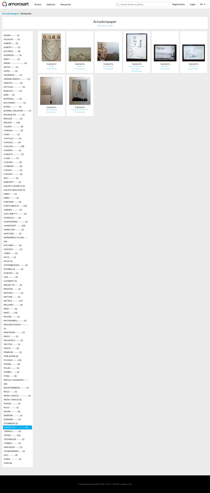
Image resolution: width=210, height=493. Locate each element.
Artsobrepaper (10, 13)
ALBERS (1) (11, 43)
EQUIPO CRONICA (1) (14, 186)
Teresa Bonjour (51, 109)
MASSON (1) (12, 289)
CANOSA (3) (13, 130)
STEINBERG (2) (11, 423)
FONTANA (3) (12, 202)
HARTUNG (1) (12, 233)
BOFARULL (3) (13, 98)
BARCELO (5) (13, 91)
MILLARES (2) (13, 304)
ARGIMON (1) (13, 75)
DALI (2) (11, 178)
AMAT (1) (12, 59)
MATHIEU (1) (13, 293)
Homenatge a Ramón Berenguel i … (137, 67)
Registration (178, 4)
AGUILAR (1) (12, 39)
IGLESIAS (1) (13, 249)
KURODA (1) (11, 273)
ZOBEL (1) (12, 459)
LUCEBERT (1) (10, 281)
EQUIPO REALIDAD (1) (14, 190)
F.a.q (130, 484)
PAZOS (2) (11, 348)
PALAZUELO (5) (13, 340)
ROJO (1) (11, 407)
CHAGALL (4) (12, 142)
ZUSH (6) (8, 463)
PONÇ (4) (10, 376)
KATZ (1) (10, 257)
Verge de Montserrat (80, 109)
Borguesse (194, 66)
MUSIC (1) (11, 336)
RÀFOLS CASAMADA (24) (16, 382)
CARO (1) (12, 134)
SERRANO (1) (12, 419)
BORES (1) (12, 106)
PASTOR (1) (12, 344)
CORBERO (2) (13, 166)
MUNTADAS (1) (14, 332)
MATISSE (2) (12, 297)
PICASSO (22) (12, 360)
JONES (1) (10, 253)
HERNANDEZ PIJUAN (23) (16, 239)
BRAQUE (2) (13, 118)
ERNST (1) (10, 194)
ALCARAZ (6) (12, 51)
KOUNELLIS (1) (13, 269)
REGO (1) (10, 391)
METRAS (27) (13, 300)
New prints (65, 4)
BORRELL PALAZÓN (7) (17, 110)
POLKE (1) (11, 368)
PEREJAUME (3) (11, 356)
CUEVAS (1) (13, 170)
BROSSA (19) (12, 122)
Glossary (124, 484)
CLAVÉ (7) (11, 158)
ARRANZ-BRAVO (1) (17, 79)
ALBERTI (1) (12, 47)
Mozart (80, 66)
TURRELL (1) (12, 443)
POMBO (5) (11, 372)
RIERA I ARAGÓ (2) (13, 399)
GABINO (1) (13, 209)
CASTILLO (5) (12, 138)
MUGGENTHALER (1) (16, 326)
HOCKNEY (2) (12, 245)
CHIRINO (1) (12, 150)
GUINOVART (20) (14, 225)
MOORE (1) (12, 316)
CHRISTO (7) (14, 154)
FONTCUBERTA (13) (15, 206)
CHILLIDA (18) (14, 146)
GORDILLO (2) (12, 217)
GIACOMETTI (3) (15, 213)
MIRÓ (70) (10, 312)
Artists (38, 4)
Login (192, 4)
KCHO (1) (8, 261)
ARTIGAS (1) (14, 87)
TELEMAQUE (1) (14, 439)
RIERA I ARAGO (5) (17, 395)
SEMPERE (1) (13, 415)
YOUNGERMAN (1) (14, 451)
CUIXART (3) (13, 174)
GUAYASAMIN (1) (16, 221)
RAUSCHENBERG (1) (16, 387)
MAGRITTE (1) (13, 285)
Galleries (50, 4)
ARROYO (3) (13, 83)
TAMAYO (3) (12, 431)
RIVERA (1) (12, 403)
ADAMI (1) (11, 35)
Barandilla (165, 66)
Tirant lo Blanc (108, 66)
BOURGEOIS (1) (14, 114)
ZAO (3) (10, 455)
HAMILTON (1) (14, 229)
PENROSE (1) (13, 352)
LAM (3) (11, 277)
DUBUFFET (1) (12, 182)
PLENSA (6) (12, 364)
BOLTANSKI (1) (15, 102)
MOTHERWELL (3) (15, 320)
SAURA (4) (12, 411)
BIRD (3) (9, 95)
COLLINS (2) (13, 162)
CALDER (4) (13, 126)
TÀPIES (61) (12, 435)
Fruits (51, 66)
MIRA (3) (10, 308)
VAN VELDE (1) (13, 447)
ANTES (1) (11, 67)
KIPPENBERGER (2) (16, 265)
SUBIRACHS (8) (16, 427)
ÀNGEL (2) (15, 63)
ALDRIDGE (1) (13, 55)
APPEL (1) (10, 71)
